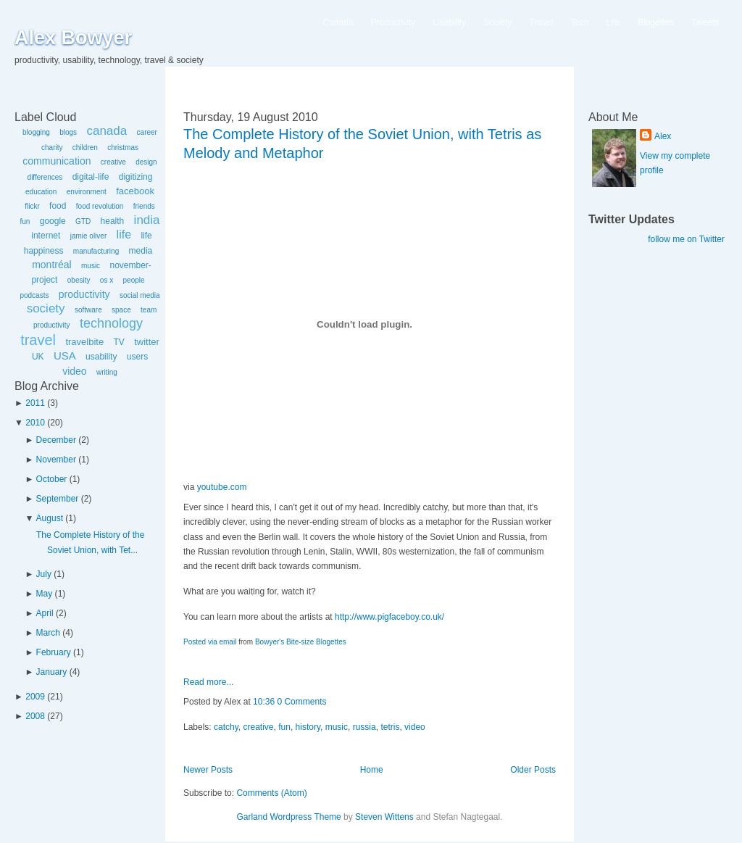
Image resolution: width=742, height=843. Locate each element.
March (48, 633)
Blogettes (656, 22)
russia (364, 727)
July (43, 574)
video (74, 371)
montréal (51, 264)
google (53, 221)
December (56, 440)
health (113, 221)
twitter (146, 341)
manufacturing (96, 251)
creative (113, 162)
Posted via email (209, 642)
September (57, 499)
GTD (83, 221)
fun (25, 221)
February (53, 652)
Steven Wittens (384, 817)
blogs (68, 132)
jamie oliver (88, 236)
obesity (79, 280)
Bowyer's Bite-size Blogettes (300, 642)
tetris (389, 727)
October (51, 479)
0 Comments (301, 702)
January (51, 672)
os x (106, 280)
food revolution (100, 206)
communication (56, 161)
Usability (449, 22)
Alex (662, 136)
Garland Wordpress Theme (288, 817)
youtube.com (222, 487)
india (147, 220)
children (85, 147)
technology (111, 323)
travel (38, 340)
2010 (35, 423)
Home (371, 770)
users (137, 357)
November (56, 459)
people (134, 280)
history (308, 727)
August (49, 518)
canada (106, 131)
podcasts (34, 295)
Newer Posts (208, 770)
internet (45, 236)
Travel (541, 22)
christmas (122, 147)
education (41, 192)
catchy (226, 727)
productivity (84, 294)
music (90, 266)
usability (101, 357)
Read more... (208, 682)
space (121, 310)
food (57, 206)
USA (65, 355)
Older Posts (533, 770)
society (46, 308)
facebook (135, 191)
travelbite (84, 341)
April (45, 613)
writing (106, 372)
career (147, 132)
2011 (35, 403)
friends (144, 206)
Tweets (705, 22)
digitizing (136, 177)
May (44, 594)
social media (140, 295)
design (146, 162)
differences (45, 177)
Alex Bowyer (73, 38)
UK (38, 357)
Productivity (393, 22)
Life (613, 22)
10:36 (264, 702)
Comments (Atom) (271, 793)
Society (497, 22)
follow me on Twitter (686, 239)
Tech (579, 22)
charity (51, 147)
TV (118, 342)
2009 (35, 697)
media (141, 251)
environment (87, 192)
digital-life (90, 177)
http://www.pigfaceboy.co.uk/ (389, 617)
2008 (35, 716)
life (124, 234)
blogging (36, 132)
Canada (338, 22)
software (88, 310)
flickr (32, 206)
